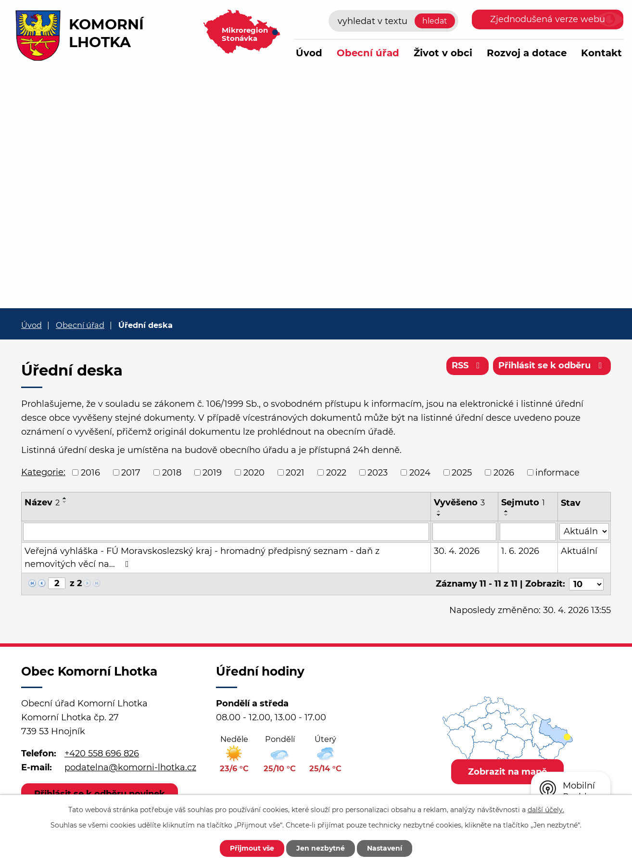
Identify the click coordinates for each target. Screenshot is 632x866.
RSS (468, 365)
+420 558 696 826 (101, 753)
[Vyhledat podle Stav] (584, 531)
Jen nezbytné (320, 848)
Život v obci (443, 53)
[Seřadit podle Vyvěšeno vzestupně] (439, 511)
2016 (90, 472)
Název (42, 502)
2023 (377, 472)
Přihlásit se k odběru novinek (99, 793)
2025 (462, 472)
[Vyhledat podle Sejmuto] (528, 532)
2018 (171, 472)
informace (557, 472)
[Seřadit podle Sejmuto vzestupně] (506, 511)
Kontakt (601, 53)
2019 (212, 472)
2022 (336, 472)
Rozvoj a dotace (527, 53)
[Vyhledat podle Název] (226, 532)
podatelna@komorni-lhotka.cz (130, 767)
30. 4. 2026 (457, 551)
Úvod (309, 53)
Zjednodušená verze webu (547, 19)
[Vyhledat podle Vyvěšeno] (464, 532)
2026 (503, 472)
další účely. (546, 809)
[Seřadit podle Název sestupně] (65, 502)
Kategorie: (43, 472)
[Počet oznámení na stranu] (586, 583)
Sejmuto (523, 502)
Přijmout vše (252, 848)
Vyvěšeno (459, 502)
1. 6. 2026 (520, 551)
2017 (130, 472)
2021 (295, 472)
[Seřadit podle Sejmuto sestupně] (506, 515)
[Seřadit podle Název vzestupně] (65, 498)
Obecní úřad (368, 53)
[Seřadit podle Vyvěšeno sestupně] (439, 515)
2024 (419, 472)
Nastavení (384, 848)
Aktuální (579, 551)
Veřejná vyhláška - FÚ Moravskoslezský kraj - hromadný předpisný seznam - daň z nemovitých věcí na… (202, 557)
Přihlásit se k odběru (552, 365)
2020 (254, 472)
